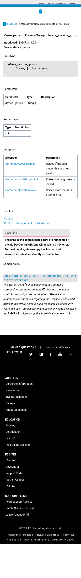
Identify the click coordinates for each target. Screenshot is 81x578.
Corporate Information (19, 383)
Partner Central (15, 479)
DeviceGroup (42, 223)
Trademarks (13, 534)
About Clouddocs (16, 409)
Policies (28, 534)
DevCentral (12, 466)
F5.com (41, 4)
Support (72, 4)
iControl (8, 218)
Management (24, 223)
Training (10, 425)
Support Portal (14, 473)
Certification (13, 431)
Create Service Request (20, 508)
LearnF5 (10, 438)
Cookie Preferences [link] (62, 539)
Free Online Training (18, 444)
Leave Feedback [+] (17, 514)
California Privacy (58, 534)
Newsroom (12, 390)
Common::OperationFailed (21, 190)
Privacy (40, 534)
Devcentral (60, 4)
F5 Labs (10, 486)
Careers (10, 403)
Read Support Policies (19, 501)
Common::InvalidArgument (21, 179)
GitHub (50, 4)
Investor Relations (16, 396)
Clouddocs (11, 24)
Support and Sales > (58, 347)
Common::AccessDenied (20, 163)
